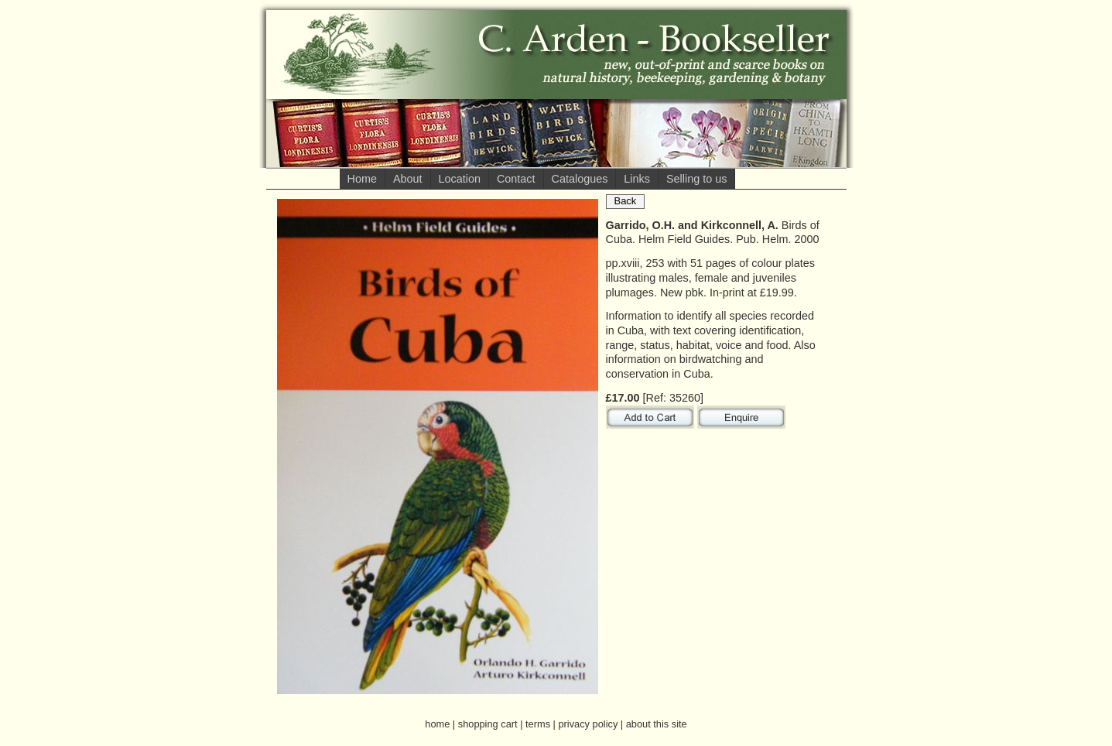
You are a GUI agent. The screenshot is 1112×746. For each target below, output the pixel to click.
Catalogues (580, 179)
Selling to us (696, 179)
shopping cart (488, 724)
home (437, 724)
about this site (656, 724)
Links (637, 179)
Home (362, 179)
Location (460, 179)
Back (625, 201)
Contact (516, 179)
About (408, 179)
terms (537, 724)
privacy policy (588, 724)
